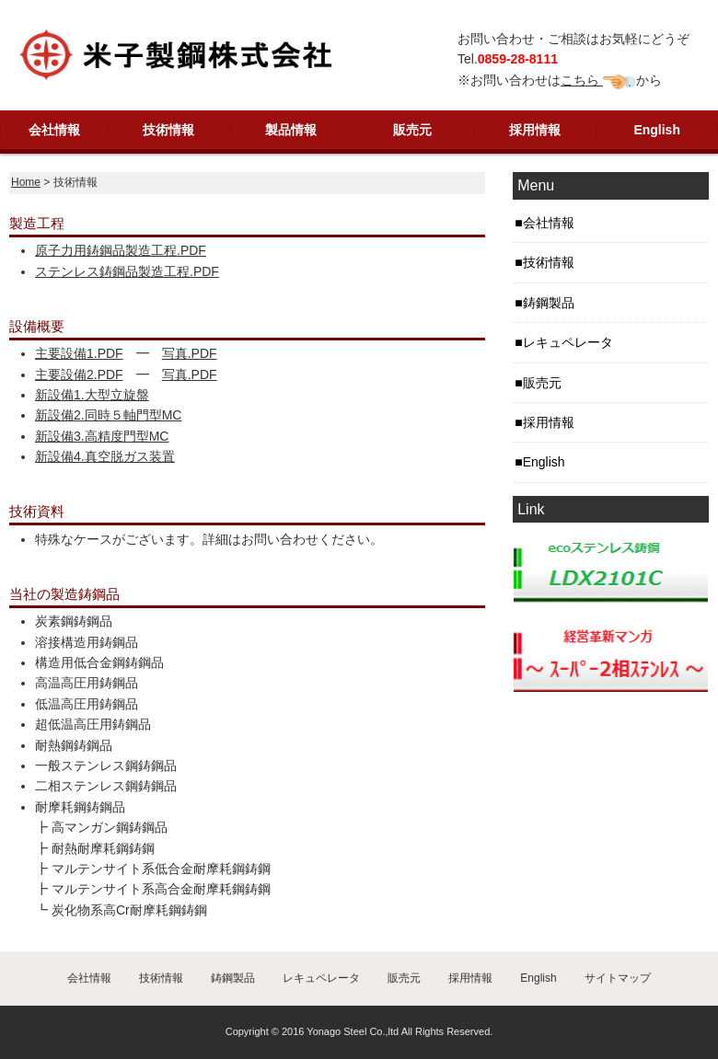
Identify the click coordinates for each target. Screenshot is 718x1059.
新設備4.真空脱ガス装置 (105, 456)
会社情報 (54, 129)
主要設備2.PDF (79, 374)
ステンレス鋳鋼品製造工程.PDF (127, 271)
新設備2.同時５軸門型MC (108, 415)
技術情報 (168, 129)
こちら (582, 80)
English (656, 129)
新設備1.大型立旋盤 (92, 394)
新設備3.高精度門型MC (101, 436)
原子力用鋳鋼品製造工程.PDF (120, 250)
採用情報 (535, 129)
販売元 (412, 129)
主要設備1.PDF (79, 353)
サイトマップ (618, 978)
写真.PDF (189, 353)
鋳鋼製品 (548, 302)
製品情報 (291, 129)
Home (26, 182)
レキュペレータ (568, 342)
